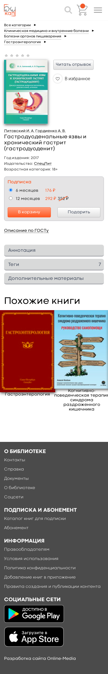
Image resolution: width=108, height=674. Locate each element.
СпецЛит (43, 163)
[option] (27, 353)
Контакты (14, 460)
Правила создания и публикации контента (52, 587)
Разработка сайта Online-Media (40, 659)
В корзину (29, 212)
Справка (14, 469)
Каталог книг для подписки (35, 519)
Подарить (79, 212)
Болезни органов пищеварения (32, 36)
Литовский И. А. (19, 131)
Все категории (17, 25)
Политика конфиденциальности (40, 568)
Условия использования (31, 559)
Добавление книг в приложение (40, 577)
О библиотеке (19, 488)
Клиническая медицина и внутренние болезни (46, 30)
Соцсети (13, 497)
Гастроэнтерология (22, 42)
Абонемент (16, 528)
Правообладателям (27, 550)
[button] (98, 10)
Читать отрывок (73, 65)
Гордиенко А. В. (50, 131)
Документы (16, 479)
